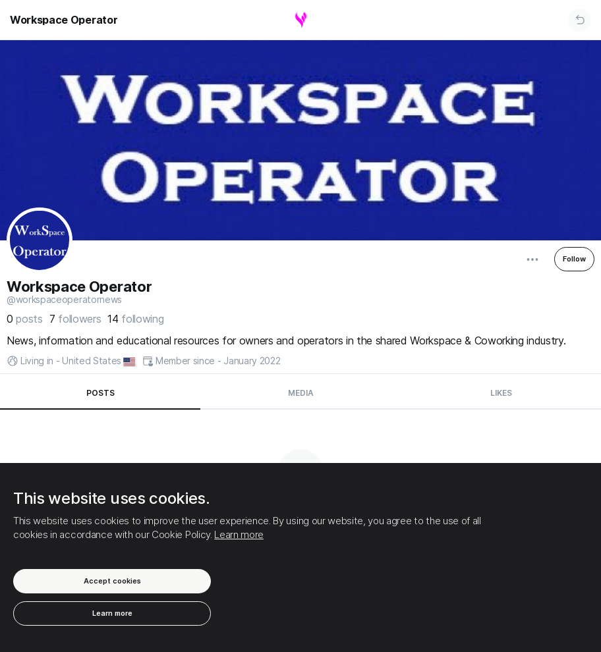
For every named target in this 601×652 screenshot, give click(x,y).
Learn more (239, 534)
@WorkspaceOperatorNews (64, 299)
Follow (574, 258)
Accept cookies (112, 580)
